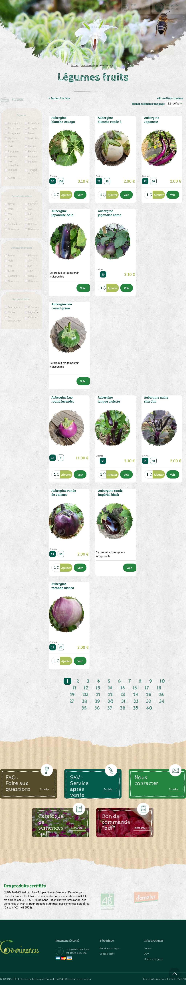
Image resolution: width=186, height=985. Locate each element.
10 (162, 681)
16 (135, 688)
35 (84, 708)
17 (147, 688)
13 (98, 688)
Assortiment (116, 47)
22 (110, 694)
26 (161, 694)
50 (52, 181)
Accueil (74, 65)
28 (84, 701)
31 (123, 701)
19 (72, 694)
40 (149, 708)
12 (86, 688)
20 (85, 694)
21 (98, 694)
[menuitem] (169, 7)
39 (135, 708)
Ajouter (66, 195)
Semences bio (25, 47)
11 (74, 688)
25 (98, 181)
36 (97, 708)
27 (71, 701)
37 (109, 708)
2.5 (52, 458)
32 (136, 701)
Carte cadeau (83, 47)
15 (122, 688)
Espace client (107, 954)
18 (159, 688)
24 (135, 694)
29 (97, 701)
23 (122, 694)
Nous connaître (53, 47)
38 (122, 708)
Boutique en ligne (159, 47)
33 (148, 701)
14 (110, 688)
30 (111, 701)
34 (161, 701)
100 (60, 181)
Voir (80, 195)
